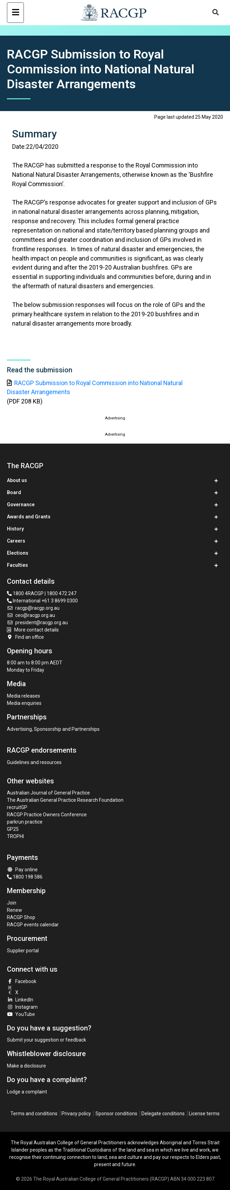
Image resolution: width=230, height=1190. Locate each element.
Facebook (22, 981)
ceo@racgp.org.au (31, 615)
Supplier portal (23, 950)
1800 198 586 (25, 877)
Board (14, 492)
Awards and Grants (28, 516)
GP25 (13, 829)
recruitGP (17, 807)
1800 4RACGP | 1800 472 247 (41, 593)
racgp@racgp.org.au (33, 608)
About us (17, 480)
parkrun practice (25, 822)
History (15, 529)
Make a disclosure (26, 1066)
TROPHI (15, 836)
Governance (21, 504)
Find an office (25, 637)
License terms (204, 1113)
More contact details (36, 630)
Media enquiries (24, 703)
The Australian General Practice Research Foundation (65, 800)
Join (11, 903)
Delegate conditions (163, 1113)
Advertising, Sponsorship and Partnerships (53, 729)
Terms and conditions (33, 1113)
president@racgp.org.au (37, 622)
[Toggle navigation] (15, 12)
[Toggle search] (215, 12)
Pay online (22, 869)
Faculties (17, 565)
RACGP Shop (21, 917)
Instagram (22, 1007)
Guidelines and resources (34, 762)
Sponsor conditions (116, 1113)
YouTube (21, 1014)
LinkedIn (20, 999)
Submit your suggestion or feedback (46, 1040)
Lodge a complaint (27, 1091)
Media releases (23, 696)
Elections (17, 553)
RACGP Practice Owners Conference (47, 814)
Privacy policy (76, 1113)
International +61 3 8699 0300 (42, 600)
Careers (16, 541)
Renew (14, 910)
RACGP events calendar (33, 924)
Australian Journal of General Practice (48, 793)
